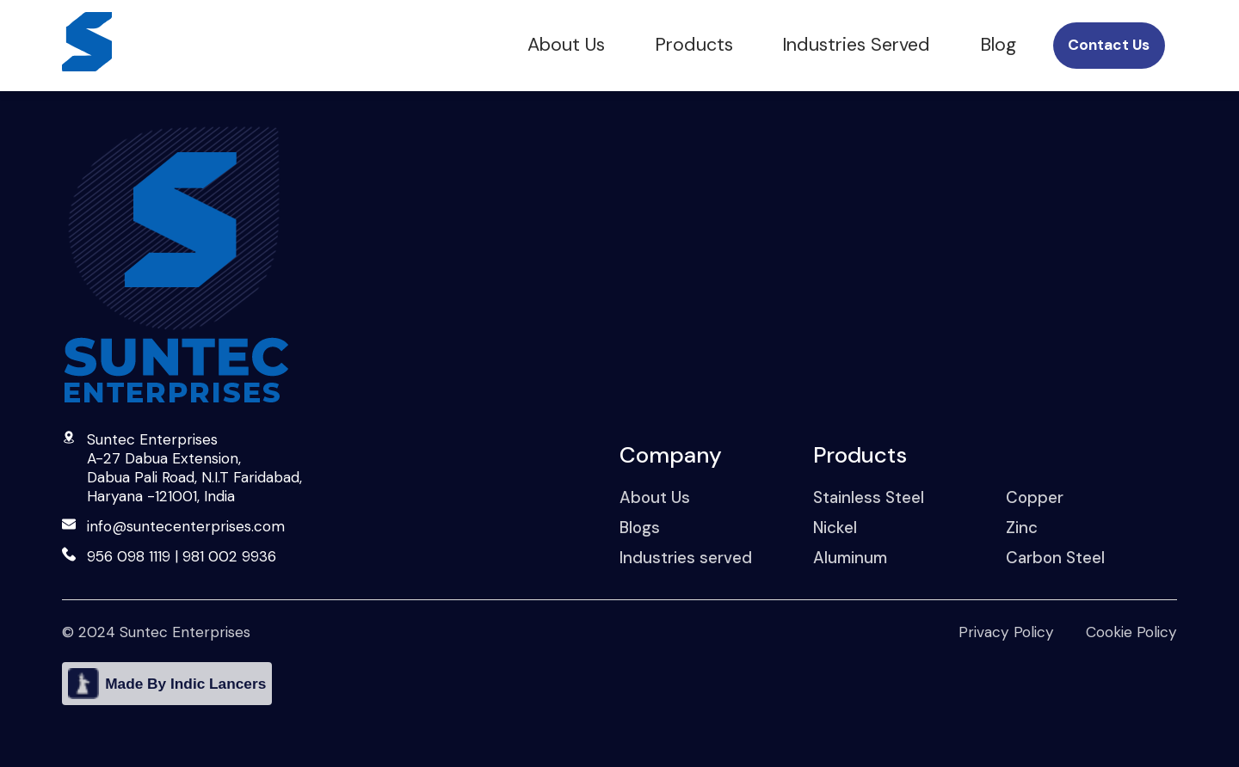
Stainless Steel (868, 497)
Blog (998, 45)
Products (694, 45)
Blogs (640, 527)
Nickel (835, 527)
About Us (566, 45)
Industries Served (856, 45)
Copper (1034, 497)
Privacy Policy (1006, 632)
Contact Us (1109, 44)
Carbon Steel (1055, 557)
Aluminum (850, 557)
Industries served (686, 557)
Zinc (1022, 527)
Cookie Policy (1131, 632)
